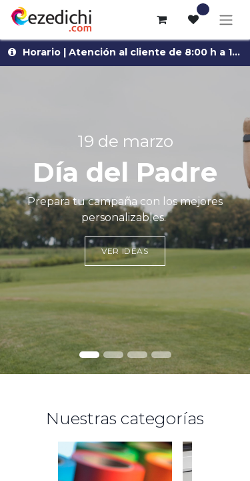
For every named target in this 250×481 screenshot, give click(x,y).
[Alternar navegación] (226, 19)
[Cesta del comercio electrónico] (161, 19)
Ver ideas (124, 251)
